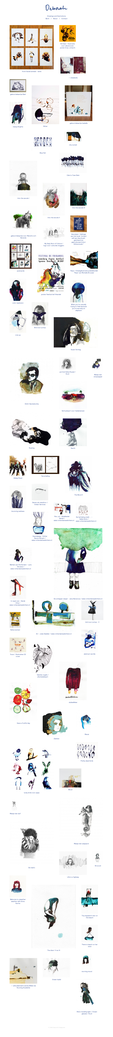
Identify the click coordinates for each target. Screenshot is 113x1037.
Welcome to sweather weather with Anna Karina (18, 901)
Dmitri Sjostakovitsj (32, 404)
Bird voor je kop (40, 328)
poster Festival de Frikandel (51, 294)
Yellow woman (15, 630)
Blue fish (43, 153)
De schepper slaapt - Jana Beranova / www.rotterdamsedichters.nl (78, 599)
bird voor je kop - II (92, 622)
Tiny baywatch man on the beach (90, 917)
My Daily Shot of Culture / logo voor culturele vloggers (53, 245)
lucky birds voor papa (31, 793)
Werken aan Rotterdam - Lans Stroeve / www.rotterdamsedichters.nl (21, 567)
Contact (64, 19)
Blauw (87, 734)
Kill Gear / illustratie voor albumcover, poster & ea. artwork (67, 46)
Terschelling (45, 476)
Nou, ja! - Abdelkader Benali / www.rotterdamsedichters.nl (64, 518)
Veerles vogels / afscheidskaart (43, 676)
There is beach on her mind (90, 945)
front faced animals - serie (31, 71)
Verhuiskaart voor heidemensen (73, 411)
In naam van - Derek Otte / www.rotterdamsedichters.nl (20, 603)
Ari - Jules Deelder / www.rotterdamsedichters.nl (54, 634)
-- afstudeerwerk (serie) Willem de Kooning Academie (23, 987)
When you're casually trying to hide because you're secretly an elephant (79, 307)
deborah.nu (56, 7)
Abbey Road (18, 478)
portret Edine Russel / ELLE (68, 373)
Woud (70, 790)
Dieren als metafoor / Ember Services (40, 503)
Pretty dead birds (87, 761)
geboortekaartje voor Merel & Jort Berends (23, 237)
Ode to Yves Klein (73, 175)
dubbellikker (73, 702)
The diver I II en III (53, 950)
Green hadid (56, 980)
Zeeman (56, 739)
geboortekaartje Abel (18, 94)
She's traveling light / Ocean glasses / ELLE (87, 1013)
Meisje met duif (15, 814)
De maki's (31, 868)
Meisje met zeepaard (81, 844)
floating (31, 448)
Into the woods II (54, 218)
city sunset (73, 145)
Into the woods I (23, 198)
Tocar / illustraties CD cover (18, 655)
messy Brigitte (18, 127)
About (55, 19)
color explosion (18, 303)
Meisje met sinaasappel (98, 376)
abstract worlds (89, 654)
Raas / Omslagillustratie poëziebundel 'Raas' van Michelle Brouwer (84, 272)
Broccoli (98, 866)
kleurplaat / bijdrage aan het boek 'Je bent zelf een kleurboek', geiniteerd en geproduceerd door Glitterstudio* (79, 239)
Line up (18, 335)
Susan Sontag (76, 350)
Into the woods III (78, 208)
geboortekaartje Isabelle (79, 123)
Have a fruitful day (23, 723)
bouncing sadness (17, 511)
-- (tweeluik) (73, 78)
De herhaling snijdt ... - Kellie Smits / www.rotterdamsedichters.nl (86, 519)
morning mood (87, 971)
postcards (20, 271)
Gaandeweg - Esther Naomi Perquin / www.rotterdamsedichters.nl (42, 538)
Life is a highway (73, 877)
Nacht (73, 448)
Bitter (45, 126)
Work (48, 19)
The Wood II (78, 495)
